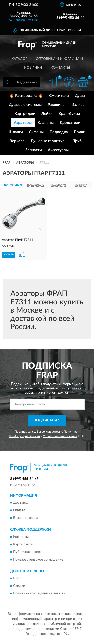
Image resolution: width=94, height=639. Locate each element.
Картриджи (24, 114)
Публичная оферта (28, 552)
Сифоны (36, 132)
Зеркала (17, 141)
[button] (23, 19)
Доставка (20, 503)
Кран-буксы (69, 114)
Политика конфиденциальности (39, 593)
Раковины (56, 105)
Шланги (16, 132)
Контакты (60, 67)
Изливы (78, 105)
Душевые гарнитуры (49, 141)
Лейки (47, 114)
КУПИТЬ (9, 254)
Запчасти (33, 150)
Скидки (19, 586)
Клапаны (46, 123)
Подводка (59, 132)
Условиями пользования (60, 436)
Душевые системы (25, 105)
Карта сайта (23, 544)
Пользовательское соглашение (38, 559)
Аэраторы (23, 123)
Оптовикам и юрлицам (59, 59)
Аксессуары (58, 150)
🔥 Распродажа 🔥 (26, 96)
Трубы (78, 141)
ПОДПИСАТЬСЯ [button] (47, 420)
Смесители (59, 96)
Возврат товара (25, 518)
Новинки (33, 67)
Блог (17, 578)
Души (80, 96)
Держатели (70, 123)
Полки (79, 132)
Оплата (19, 510)
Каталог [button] (19, 59)
